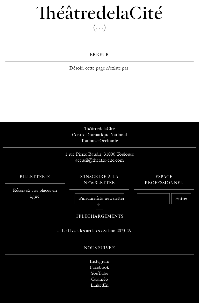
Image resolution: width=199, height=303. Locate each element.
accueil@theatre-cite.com (99, 160)
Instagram (99, 261)
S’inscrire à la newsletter (101, 198)
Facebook (99, 267)
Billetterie (35, 177)
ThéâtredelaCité (99, 129)
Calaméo (99, 279)
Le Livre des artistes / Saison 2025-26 (96, 231)
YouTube (99, 273)
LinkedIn (100, 285)
